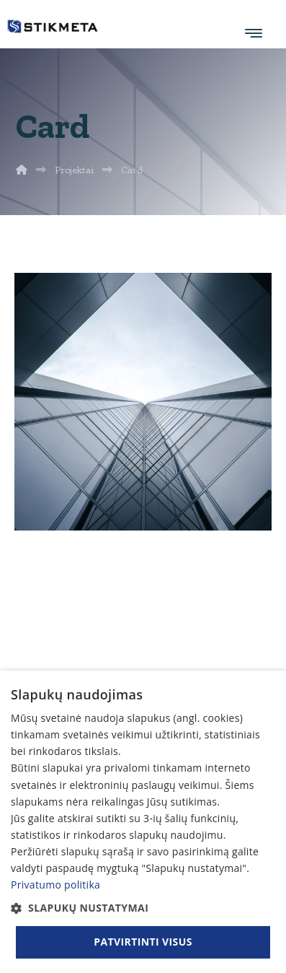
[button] (143, 908)
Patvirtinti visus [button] (143, 941)
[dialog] (143, 822)
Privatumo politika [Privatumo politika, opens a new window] (55, 884)
